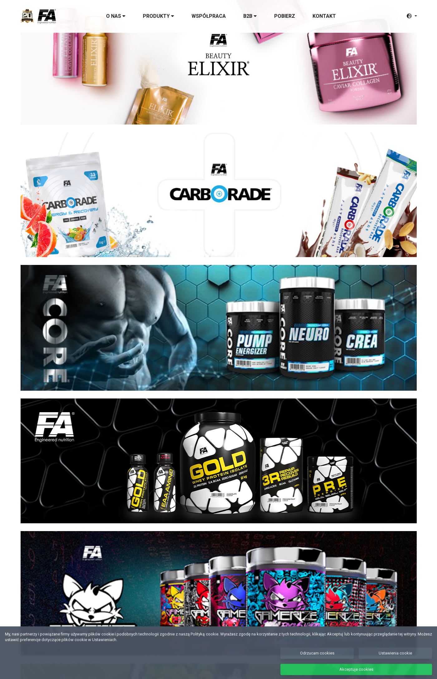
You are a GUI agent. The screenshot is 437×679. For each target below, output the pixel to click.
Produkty (158, 16)
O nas (115, 16)
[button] (412, 16)
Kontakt (324, 16)
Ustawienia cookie (395, 659)
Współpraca (209, 16)
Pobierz (284, 16)
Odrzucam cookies (317, 659)
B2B (250, 16)
